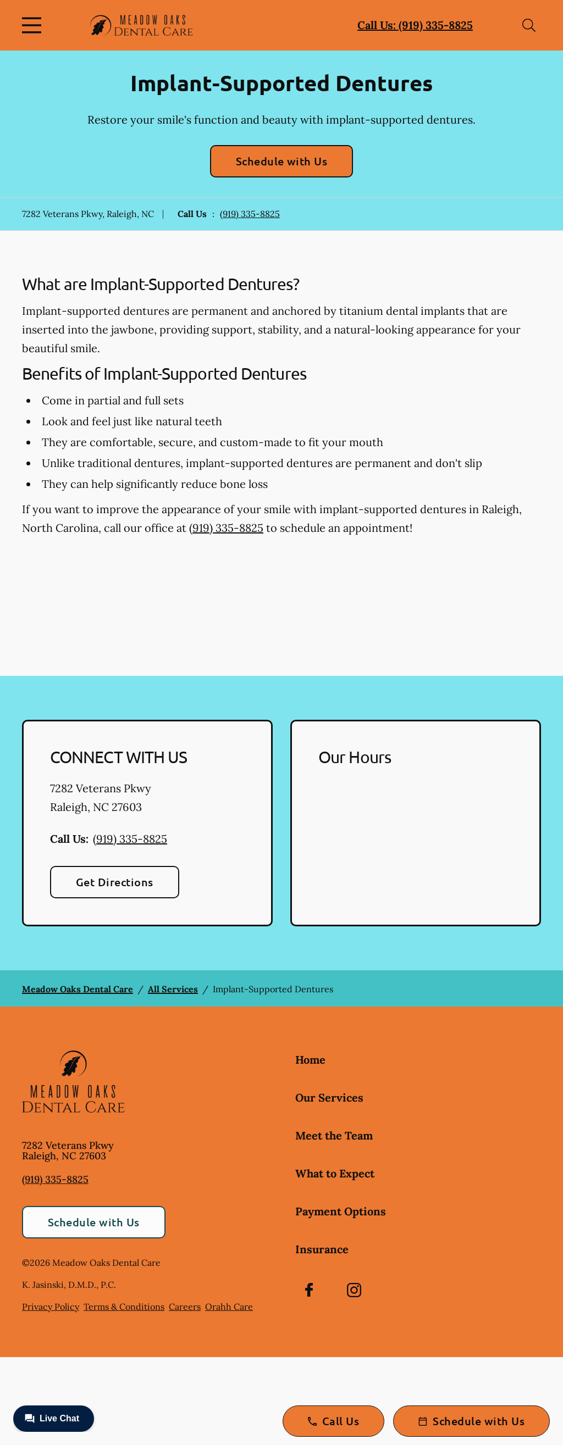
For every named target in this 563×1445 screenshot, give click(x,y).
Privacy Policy (50, 1306)
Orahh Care (229, 1306)
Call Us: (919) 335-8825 (415, 25)
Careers (185, 1306)
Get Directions (114, 882)
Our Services (329, 1097)
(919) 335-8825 (250, 213)
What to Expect (334, 1173)
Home (310, 1059)
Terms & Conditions (124, 1306)
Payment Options (340, 1211)
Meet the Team (334, 1135)
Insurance (322, 1249)
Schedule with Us (282, 161)
